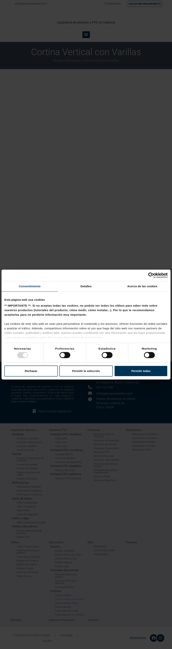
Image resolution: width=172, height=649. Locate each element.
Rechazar (31, 371)
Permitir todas (140, 371)
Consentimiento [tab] (30, 286)
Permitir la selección (86, 371)
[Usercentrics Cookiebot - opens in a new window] (151, 275)
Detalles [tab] (86, 286)
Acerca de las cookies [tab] (142, 286)
